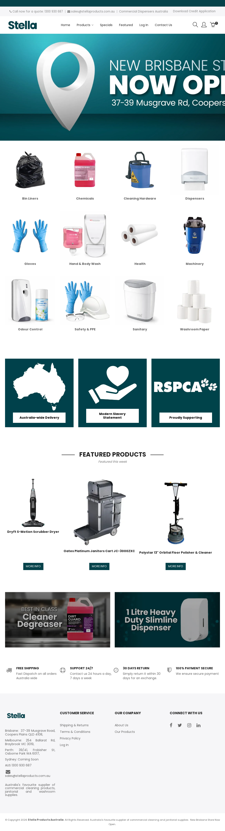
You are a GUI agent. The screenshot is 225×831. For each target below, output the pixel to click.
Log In (143, 25)
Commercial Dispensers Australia (143, 11)
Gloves (30, 264)
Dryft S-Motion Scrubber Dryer (33, 532)
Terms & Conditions (75, 732)
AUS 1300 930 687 (18, 765)
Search (195, 24)
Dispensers (194, 198)
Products (83, 25)
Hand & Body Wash (85, 264)
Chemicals (85, 198)
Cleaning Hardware (140, 198)
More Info (33, 566)
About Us (121, 725)
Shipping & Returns (74, 725)
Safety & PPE (85, 329)
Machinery (195, 264)
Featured (126, 25)
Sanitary (140, 329)
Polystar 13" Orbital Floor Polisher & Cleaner (175, 552)
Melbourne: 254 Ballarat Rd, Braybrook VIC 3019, (30, 742)
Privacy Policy (70, 738)
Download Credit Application (194, 11)
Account (204, 24)
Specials (106, 25)
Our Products (125, 732)
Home (65, 25)
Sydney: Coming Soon (22, 760)
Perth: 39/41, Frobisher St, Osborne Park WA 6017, (30, 752)
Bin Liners (30, 198)
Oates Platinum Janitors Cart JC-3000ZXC (99, 551)
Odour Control (30, 329)
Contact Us (163, 25)
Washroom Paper (194, 329)
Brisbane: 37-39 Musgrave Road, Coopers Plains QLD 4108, (30, 733)
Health (140, 264)
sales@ (76, 11)
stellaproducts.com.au (98, 11)
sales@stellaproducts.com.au (27, 774)
